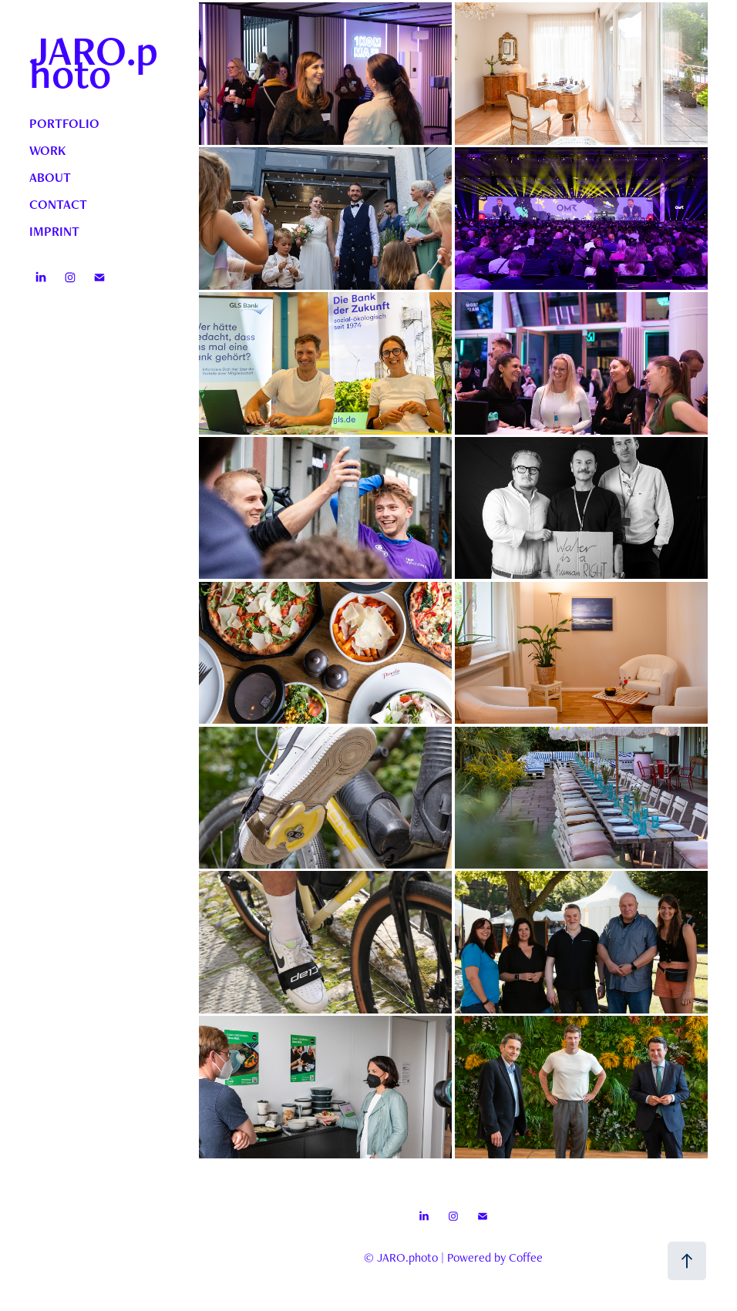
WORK (47, 150)
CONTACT (58, 204)
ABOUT (50, 177)
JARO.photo (93, 61)
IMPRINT (54, 231)
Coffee (526, 1257)
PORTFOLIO (64, 123)
